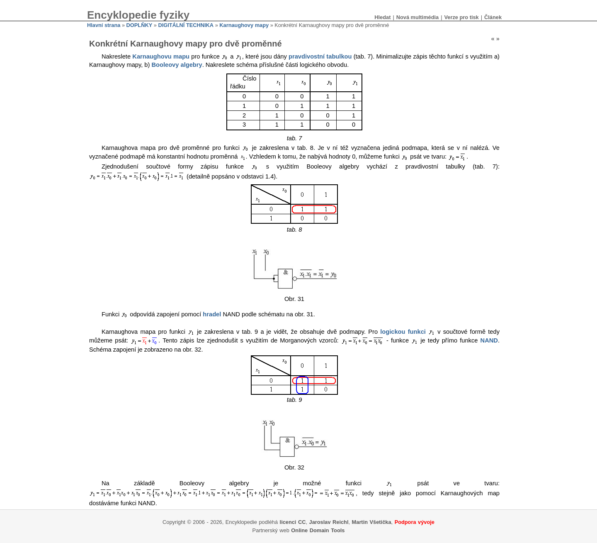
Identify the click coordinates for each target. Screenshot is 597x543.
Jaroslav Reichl (329, 522)
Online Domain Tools (318, 530)
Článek (493, 17)
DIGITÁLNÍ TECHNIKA (186, 25)
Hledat (382, 17)
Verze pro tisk (461, 17)
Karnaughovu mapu (160, 56)
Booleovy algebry (176, 64)
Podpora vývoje (414, 522)
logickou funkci (403, 331)
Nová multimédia (417, 17)
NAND (489, 341)
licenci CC (293, 522)
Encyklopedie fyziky (138, 15)
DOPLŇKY (139, 25)
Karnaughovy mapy (244, 25)
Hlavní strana (103, 25)
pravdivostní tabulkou (320, 56)
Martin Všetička (371, 522)
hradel (212, 314)
